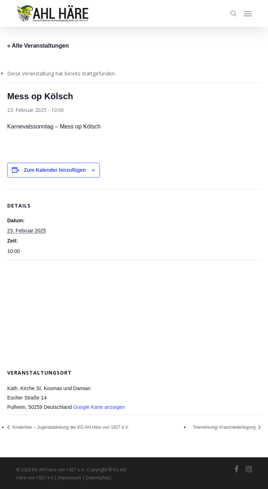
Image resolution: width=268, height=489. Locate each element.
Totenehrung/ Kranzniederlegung (225, 427)
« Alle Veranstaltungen (38, 46)
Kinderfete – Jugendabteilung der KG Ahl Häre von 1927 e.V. (70, 427)
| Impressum (68, 478)
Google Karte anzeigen (99, 407)
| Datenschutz (96, 478)
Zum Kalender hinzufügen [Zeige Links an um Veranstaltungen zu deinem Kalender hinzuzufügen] (55, 170)
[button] (248, 13)
